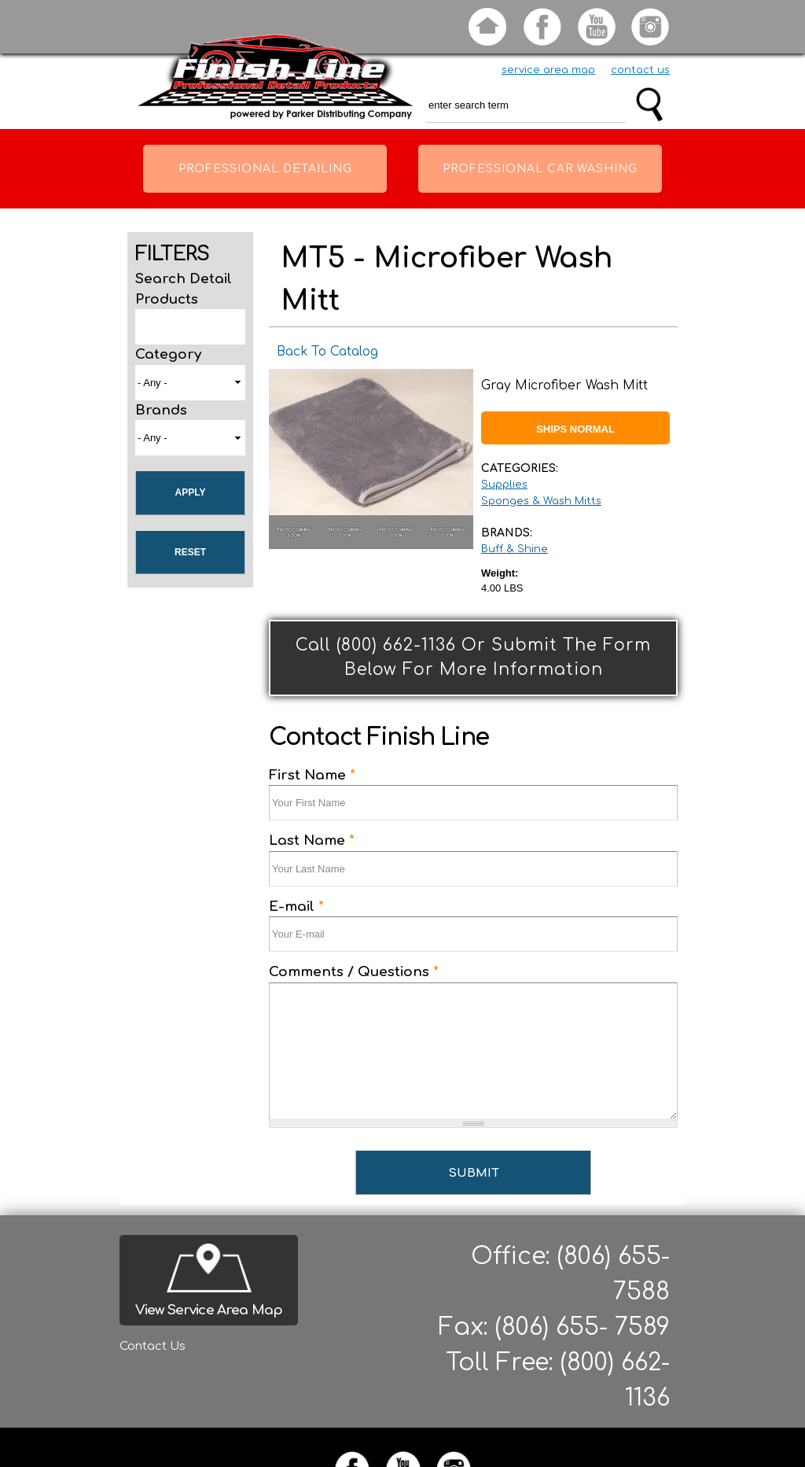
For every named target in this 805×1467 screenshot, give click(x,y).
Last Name (312, 840)
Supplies (504, 484)
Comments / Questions (354, 971)
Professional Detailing (265, 169)
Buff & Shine (514, 549)
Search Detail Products (183, 289)
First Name (312, 775)
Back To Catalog (327, 352)
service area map (548, 70)
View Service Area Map (208, 1310)
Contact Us (152, 1346)
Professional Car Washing (540, 169)
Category (168, 354)
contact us (640, 70)
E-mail (296, 906)
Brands (161, 410)
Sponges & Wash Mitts (541, 501)
